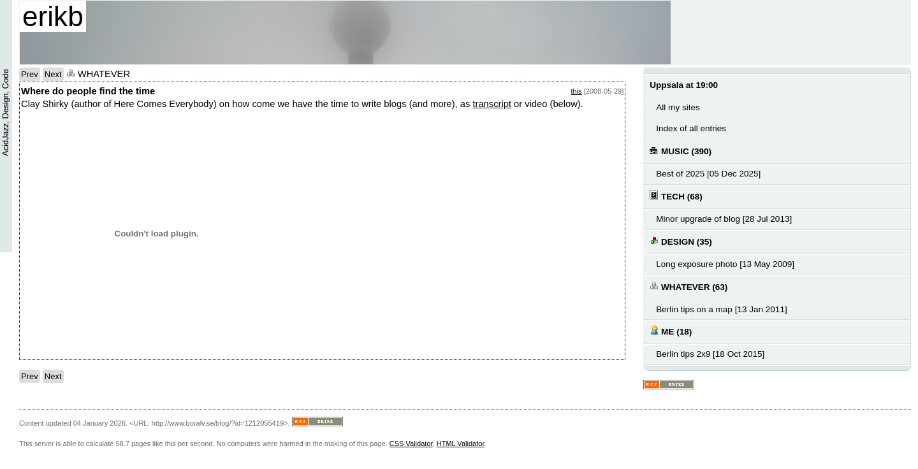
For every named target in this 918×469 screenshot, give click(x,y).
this (576, 91)
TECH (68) (676, 196)
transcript (491, 104)
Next (53, 74)
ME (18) (671, 331)
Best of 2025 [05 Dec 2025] (708, 173)
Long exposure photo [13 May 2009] (725, 264)
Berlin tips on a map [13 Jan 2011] (721, 309)
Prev (29, 74)
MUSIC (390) (680, 150)
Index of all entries (691, 128)
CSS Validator (411, 443)
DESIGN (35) (680, 241)
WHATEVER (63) (688, 286)
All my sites (677, 107)
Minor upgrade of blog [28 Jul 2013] (724, 219)
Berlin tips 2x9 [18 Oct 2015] (710, 354)
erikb (53, 16)
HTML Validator (460, 443)
